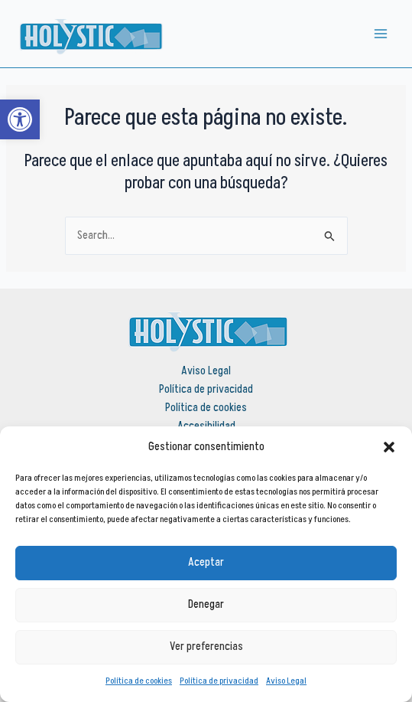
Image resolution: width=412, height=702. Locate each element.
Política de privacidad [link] (219, 680)
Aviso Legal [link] (286, 680)
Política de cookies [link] (138, 680)
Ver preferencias (206, 646)
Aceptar (206, 562)
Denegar (206, 604)
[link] (20, 119)
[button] (389, 447)
